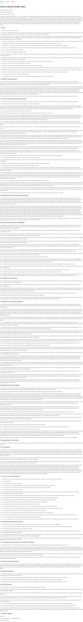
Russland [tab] (13, 1)
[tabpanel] (41, 313)
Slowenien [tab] (2, 1)
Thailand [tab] (8, 1)
